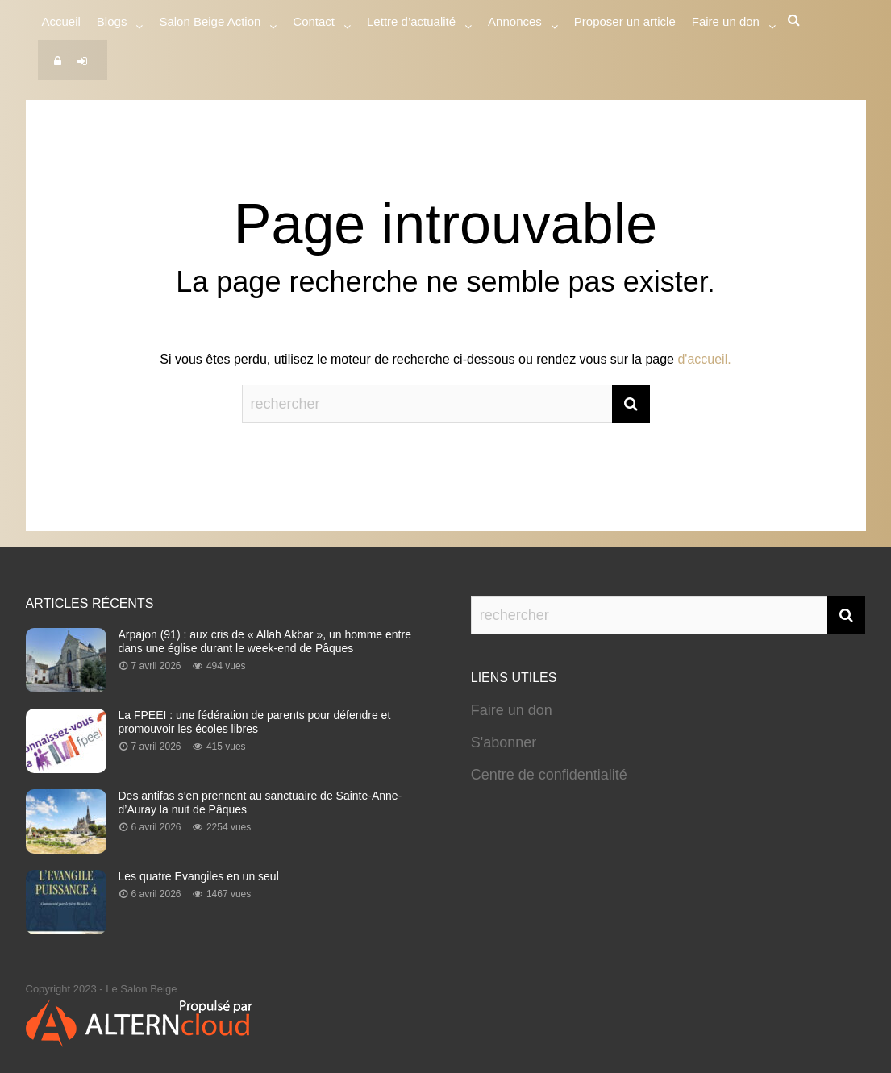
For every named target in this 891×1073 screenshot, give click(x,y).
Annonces (515, 24)
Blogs (112, 24)
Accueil (61, 21)
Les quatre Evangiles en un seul (199, 876)
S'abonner (504, 742)
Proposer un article (625, 21)
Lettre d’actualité (411, 24)
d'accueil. (704, 359)
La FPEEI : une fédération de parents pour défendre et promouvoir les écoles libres (255, 722)
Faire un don (511, 710)
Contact (314, 24)
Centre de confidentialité (549, 775)
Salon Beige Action (209, 24)
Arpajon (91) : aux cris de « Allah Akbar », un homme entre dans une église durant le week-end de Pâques (265, 641)
